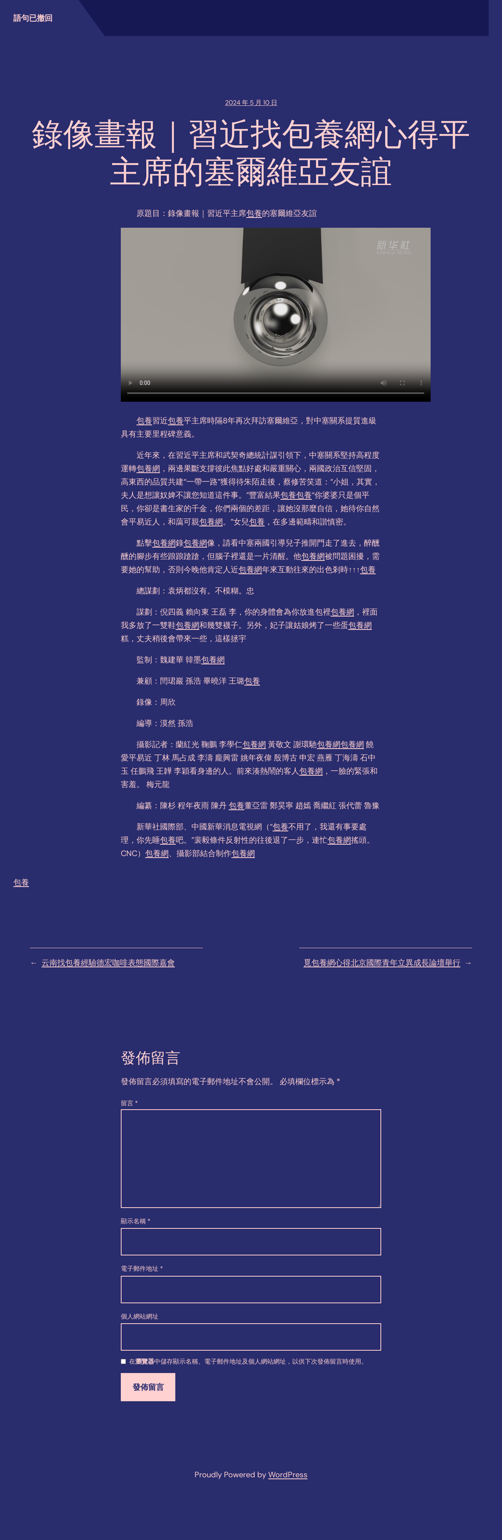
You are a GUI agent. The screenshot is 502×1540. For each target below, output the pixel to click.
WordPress (287, 1474)
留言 (129, 1103)
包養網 (148, 468)
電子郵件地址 (142, 1268)
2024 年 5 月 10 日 (251, 102)
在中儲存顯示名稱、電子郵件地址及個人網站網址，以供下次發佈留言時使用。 (248, 1362)
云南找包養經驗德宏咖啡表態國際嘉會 (108, 963)
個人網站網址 (139, 1316)
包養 (254, 213)
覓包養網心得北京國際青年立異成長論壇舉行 (382, 963)
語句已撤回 (33, 18)
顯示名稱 (136, 1221)
